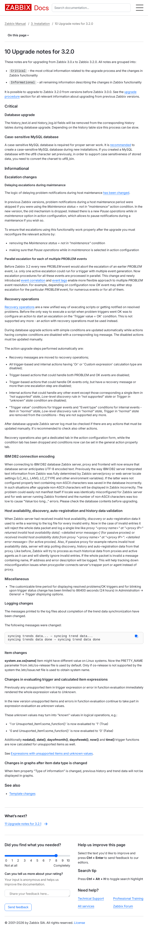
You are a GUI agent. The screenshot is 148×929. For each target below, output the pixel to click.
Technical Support (91, 898)
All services (86, 906)
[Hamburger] (139, 8)
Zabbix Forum (123, 906)
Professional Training (128, 898)
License (79, 923)
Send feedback (18, 907)
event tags (59, 280)
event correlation (33, 280)
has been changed (116, 193)
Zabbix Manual (15, 24)
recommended (120, 145)
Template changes (22, 795)
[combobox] (92, 7)
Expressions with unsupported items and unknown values (52, 755)
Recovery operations (19, 307)
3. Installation (40, 24)
